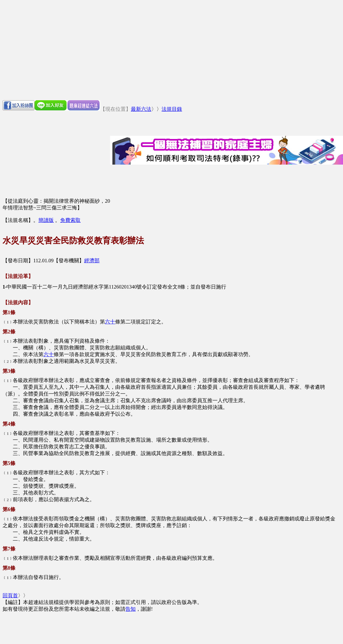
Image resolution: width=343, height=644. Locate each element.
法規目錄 (172, 109)
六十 (110, 321)
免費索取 (70, 220)
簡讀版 (46, 220)
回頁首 (10, 595)
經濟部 (92, 260)
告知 (130, 609)
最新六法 (141, 109)
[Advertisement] (171, 50)
